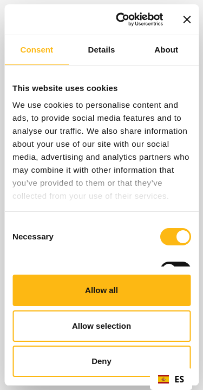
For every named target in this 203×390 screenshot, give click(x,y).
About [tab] (166, 49)
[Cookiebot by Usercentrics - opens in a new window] (121, 19)
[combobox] (171, 379)
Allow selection (101, 325)
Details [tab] (101, 49)
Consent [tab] (36, 49)
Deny (101, 361)
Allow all (101, 290)
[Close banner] (187, 19)
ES (171, 379)
